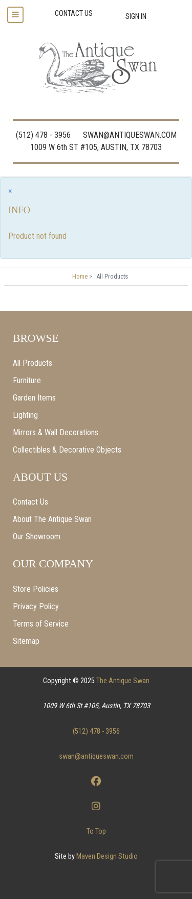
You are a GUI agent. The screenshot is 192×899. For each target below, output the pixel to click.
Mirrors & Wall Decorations (55, 432)
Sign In (135, 16)
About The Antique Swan (52, 519)
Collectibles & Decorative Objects (67, 450)
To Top (96, 831)
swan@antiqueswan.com (96, 756)
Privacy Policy (36, 606)
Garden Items (34, 398)
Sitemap (26, 641)
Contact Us (30, 502)
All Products (32, 363)
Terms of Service (41, 624)
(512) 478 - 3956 (43, 135)
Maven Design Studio (107, 856)
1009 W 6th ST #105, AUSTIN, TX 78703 (96, 147)
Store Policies (35, 589)
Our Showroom (36, 536)
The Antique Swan (123, 681)
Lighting (25, 415)
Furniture (27, 380)
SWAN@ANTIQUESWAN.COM (130, 135)
